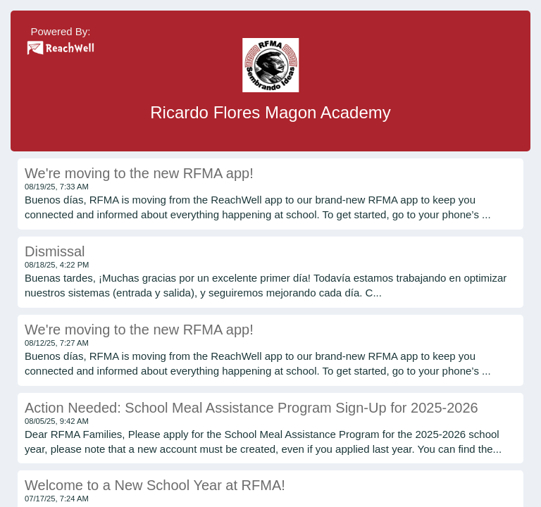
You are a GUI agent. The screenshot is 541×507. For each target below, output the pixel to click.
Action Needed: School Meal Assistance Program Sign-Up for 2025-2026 (251, 407)
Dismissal (55, 251)
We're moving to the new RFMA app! (139, 173)
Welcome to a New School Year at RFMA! (155, 485)
